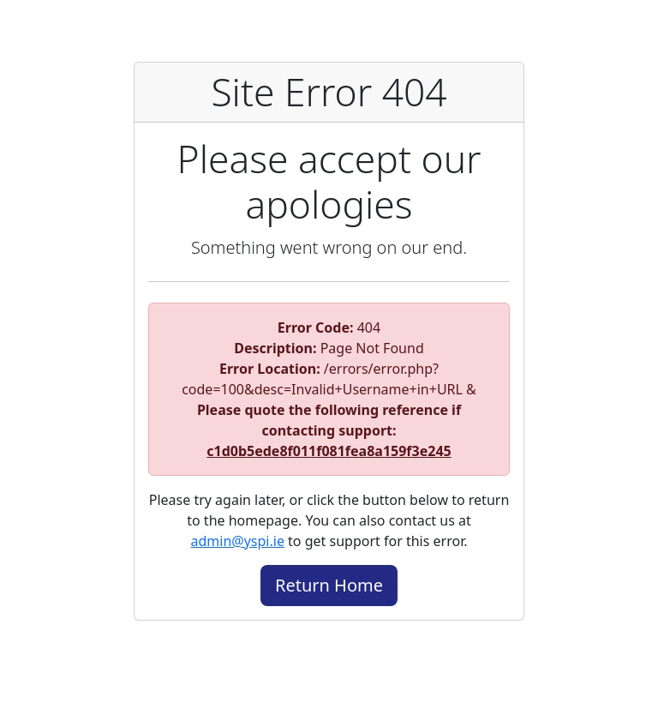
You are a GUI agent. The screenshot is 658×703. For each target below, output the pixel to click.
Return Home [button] (329, 585)
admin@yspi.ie (237, 541)
